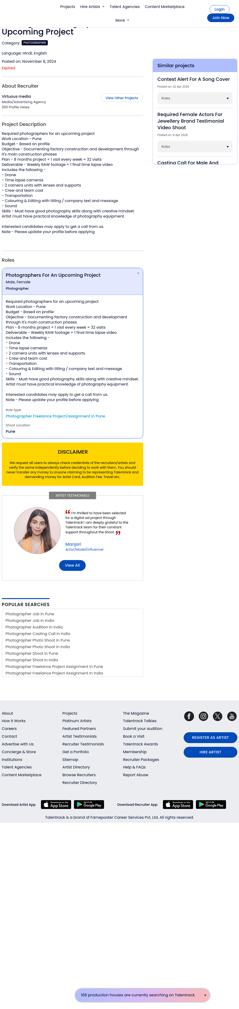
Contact (9, 736)
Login (220, 9)
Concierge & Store (19, 752)
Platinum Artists (77, 721)
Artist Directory (76, 767)
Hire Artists (92, 6)
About (7, 713)
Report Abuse (135, 775)
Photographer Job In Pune (30, 614)
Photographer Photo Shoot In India (38, 647)
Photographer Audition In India (34, 627)
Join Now (220, 17)
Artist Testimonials (79, 736)
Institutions (12, 759)
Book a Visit (134, 736)
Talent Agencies (125, 6)
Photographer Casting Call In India (38, 633)
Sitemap (70, 759)
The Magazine (136, 713)
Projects (67, 6)
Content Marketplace (165, 6)
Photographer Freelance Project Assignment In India (54, 673)
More (122, 20)
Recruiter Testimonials (83, 744)
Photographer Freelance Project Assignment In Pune (54, 666)
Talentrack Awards (140, 744)
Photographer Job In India (30, 620)
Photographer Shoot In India (32, 660)
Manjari (73, 544)
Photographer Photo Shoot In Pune (38, 640)
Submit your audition (142, 728)
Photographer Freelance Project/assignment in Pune (55, 416)
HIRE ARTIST (210, 752)
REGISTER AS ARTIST (210, 737)
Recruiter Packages (141, 759)
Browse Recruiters (79, 775)
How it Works (14, 721)
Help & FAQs (134, 767)
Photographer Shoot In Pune (32, 653)
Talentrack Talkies (140, 721)
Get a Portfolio (75, 752)
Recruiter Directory (79, 782)
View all (72, 565)
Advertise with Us (18, 744)
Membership (135, 752)
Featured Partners (79, 728)
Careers (9, 728)
